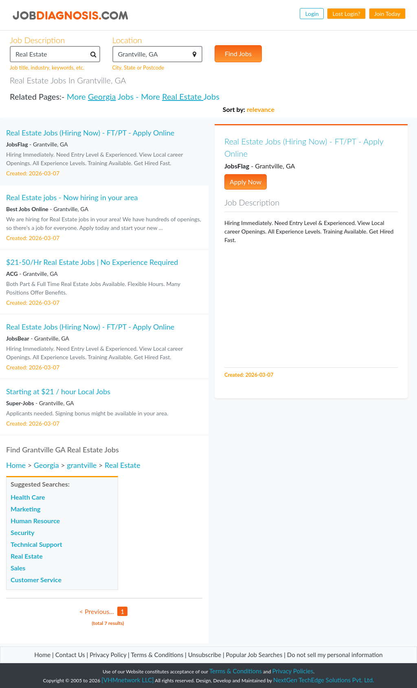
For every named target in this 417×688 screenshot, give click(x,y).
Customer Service (36, 579)
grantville (82, 465)
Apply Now (245, 182)
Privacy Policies (293, 671)
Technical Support (36, 544)
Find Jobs (238, 53)
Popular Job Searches (254, 654)
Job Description (37, 40)
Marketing (25, 509)
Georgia (102, 96)
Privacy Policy (108, 654)
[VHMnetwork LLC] (127, 680)
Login (311, 13)
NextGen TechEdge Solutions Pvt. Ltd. (323, 680)
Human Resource (35, 520)
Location (127, 40)
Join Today (387, 13)
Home (16, 465)
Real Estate (182, 96)
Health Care (28, 497)
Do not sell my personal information (335, 654)
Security (22, 532)
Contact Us (70, 654)
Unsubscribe (204, 654)
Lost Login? (346, 13)
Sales (18, 568)
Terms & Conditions (158, 654)
